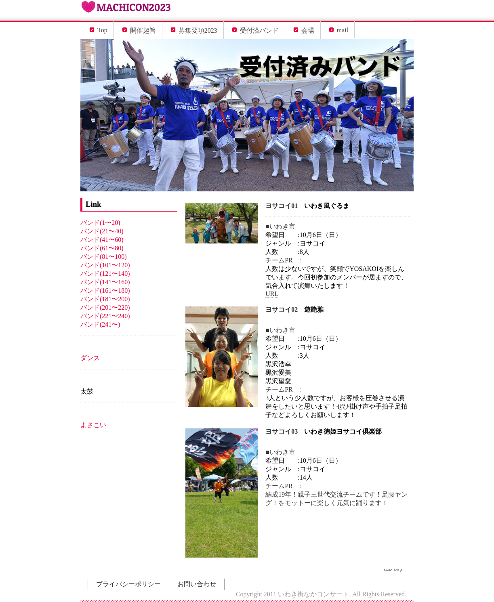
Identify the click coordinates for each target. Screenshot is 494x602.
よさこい (93, 425)
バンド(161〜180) (105, 290)
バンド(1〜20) (100, 222)
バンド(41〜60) (102, 239)
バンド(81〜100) (103, 256)
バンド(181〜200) (105, 299)
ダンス (90, 357)
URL (271, 293)
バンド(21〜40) (102, 231)
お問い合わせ (196, 584)
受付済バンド (259, 30)
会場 (307, 30)
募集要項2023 (198, 30)
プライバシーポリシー (128, 584)
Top (102, 30)
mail (342, 30)
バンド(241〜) (100, 324)
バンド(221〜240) (105, 316)
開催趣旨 (143, 30)
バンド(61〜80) (102, 248)
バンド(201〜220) (105, 307)
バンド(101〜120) (105, 265)
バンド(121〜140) (105, 273)
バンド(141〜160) (105, 282)
